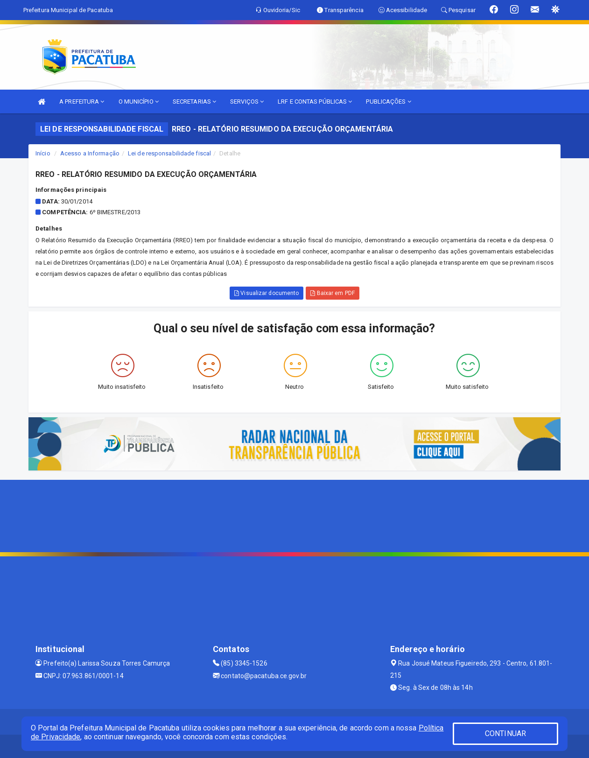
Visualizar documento (266, 293)
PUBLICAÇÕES (388, 101)
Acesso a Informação (89, 153)
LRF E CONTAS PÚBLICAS (315, 101)
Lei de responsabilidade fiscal (169, 153)
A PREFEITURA (81, 101)
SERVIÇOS (247, 101)
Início (42, 153)
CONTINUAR (505, 733)
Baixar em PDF (332, 293)
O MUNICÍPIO (139, 101)
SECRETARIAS (194, 101)
